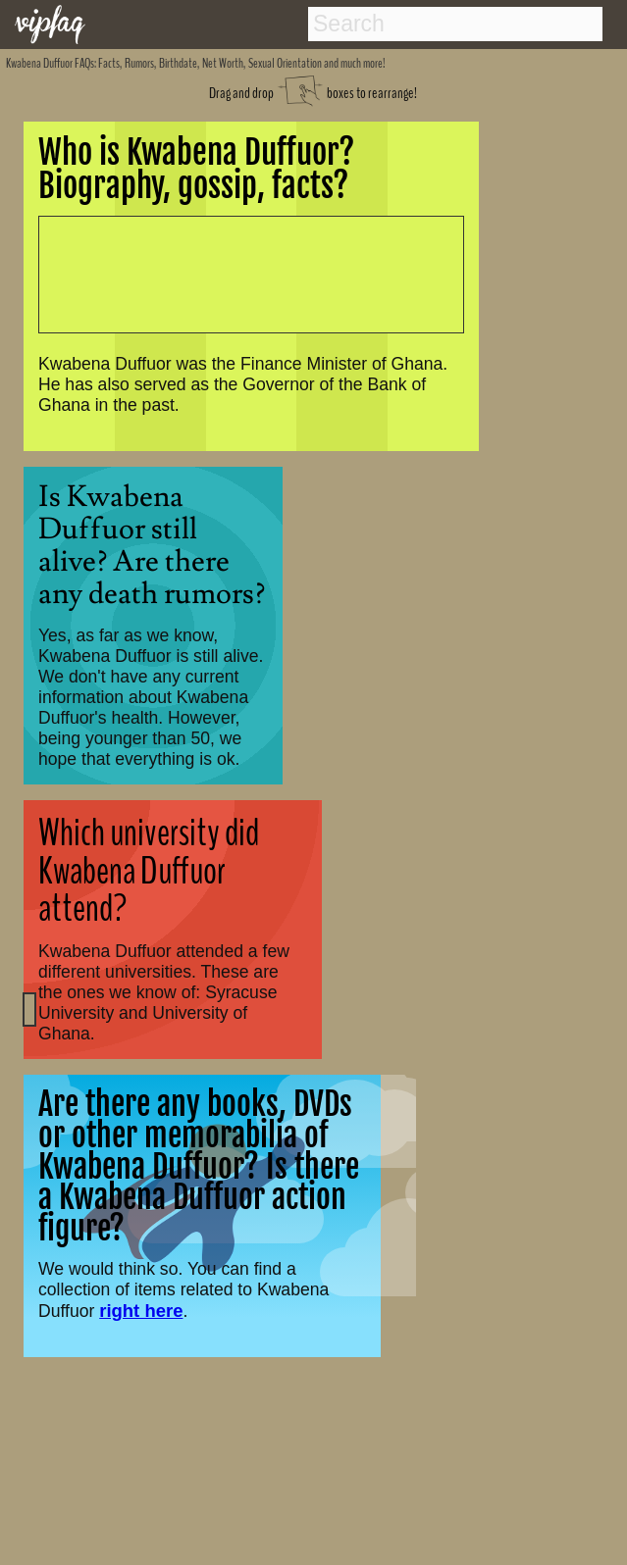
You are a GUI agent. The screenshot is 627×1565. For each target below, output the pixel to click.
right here (141, 1310)
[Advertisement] (240, 274)
